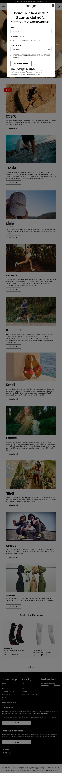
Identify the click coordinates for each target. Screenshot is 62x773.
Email (12, 27)
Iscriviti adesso (21, 63)
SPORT (15, 40)
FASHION (37, 40)
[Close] (53, 5)
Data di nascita (15, 45)
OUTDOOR (25, 40)
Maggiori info (36, 74)
